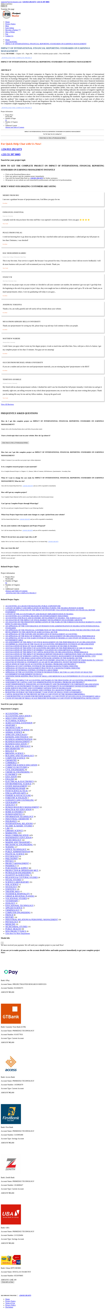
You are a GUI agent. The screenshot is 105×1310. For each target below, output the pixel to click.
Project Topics (10, 24)
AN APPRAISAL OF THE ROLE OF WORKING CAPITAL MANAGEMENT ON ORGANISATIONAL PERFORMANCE (50, 636)
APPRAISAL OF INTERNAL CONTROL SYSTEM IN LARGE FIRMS (31, 670)
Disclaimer (9, 1307)
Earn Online (9, 28)
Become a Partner (13, 30)
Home (7, 22)
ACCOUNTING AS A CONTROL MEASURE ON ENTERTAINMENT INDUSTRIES (36, 616)
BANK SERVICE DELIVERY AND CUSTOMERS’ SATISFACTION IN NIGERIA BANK (38, 688)
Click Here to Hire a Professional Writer (52, 138)
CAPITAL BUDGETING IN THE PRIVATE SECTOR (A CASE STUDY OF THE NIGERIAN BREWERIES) (45, 694)
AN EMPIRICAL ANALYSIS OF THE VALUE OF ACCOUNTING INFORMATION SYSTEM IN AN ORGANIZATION (49, 644)
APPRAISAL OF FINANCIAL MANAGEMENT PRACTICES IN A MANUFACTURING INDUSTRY (42, 668)
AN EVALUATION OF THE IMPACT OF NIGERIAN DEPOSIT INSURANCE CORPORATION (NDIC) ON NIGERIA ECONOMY (53, 654)
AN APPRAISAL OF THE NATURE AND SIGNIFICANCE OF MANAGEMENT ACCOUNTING (41, 634)
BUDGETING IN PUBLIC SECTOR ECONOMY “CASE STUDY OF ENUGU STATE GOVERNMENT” (43, 692)
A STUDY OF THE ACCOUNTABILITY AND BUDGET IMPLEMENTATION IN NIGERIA (39, 614)
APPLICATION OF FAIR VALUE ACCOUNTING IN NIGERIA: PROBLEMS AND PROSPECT (40, 664)
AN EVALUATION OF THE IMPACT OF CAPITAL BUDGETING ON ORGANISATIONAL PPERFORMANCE (46, 652)
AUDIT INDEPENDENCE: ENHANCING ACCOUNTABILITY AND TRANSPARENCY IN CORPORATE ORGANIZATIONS (52, 684)
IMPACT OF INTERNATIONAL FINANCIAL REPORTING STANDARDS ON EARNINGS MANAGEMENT (45, 44)
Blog (7, 26)
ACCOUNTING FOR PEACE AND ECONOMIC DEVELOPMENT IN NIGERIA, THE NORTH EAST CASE (45, 618)
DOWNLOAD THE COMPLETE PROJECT (16, 58)
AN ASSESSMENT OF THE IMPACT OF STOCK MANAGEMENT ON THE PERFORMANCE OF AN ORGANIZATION (50, 642)
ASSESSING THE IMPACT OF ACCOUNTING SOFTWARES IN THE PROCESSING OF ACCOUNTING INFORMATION (51, 680)
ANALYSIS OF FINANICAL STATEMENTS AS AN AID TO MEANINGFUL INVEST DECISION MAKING (45, 662)
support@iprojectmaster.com (11, 2)
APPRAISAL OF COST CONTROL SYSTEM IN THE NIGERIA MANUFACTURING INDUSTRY (41, 666)
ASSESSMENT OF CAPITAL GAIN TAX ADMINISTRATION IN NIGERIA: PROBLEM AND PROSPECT (45, 682)
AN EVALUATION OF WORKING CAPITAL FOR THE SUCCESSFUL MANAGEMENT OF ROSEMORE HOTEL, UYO (50, 656)
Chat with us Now (7, 1282)
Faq (6, 34)
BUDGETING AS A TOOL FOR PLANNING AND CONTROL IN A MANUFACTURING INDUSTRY (43, 690)
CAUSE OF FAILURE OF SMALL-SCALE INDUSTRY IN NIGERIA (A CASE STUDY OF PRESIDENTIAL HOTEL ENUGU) (52, 698)
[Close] (2, 943)
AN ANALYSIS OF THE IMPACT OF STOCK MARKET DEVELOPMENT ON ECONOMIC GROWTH (43, 620)
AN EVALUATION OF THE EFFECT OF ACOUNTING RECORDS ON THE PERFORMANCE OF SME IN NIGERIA (49, 648)
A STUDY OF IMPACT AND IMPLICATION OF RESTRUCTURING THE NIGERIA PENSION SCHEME (44, 608)
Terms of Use (10, 1303)
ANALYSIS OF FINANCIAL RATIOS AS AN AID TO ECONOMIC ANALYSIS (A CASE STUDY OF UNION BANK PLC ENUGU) (54, 660)
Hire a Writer (10, 32)
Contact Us (9, 36)
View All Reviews (7, 404)
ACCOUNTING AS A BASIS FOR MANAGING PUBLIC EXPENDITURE (33, 606)
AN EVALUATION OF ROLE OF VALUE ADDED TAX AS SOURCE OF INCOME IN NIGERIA (41, 646)
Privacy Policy (10, 1305)
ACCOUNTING (11, 42)
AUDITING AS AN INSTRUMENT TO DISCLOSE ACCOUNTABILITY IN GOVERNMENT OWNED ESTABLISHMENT (50, 686)
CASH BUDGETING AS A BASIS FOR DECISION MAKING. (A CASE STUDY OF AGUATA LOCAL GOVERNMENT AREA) (52, 696)
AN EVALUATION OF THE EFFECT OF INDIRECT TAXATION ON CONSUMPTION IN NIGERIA (42, 650)
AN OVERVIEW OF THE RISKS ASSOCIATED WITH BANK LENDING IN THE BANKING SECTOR (43, 658)
